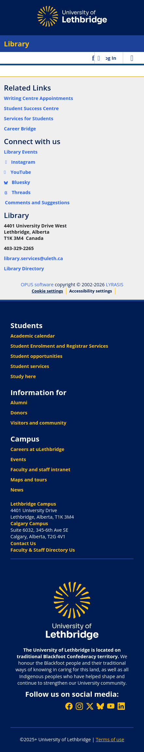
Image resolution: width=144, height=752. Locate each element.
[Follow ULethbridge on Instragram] (79, 706)
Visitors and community (38, 423)
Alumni (18, 402)
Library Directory (24, 268)
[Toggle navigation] (132, 58)
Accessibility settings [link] (90, 291)
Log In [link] (109, 58)
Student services (29, 366)
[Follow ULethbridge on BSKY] (100, 706)
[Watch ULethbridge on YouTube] (110, 706)
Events (18, 459)
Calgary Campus (29, 523)
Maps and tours (28, 479)
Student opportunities (36, 356)
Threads (17, 192)
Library (16, 43)
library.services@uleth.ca (33, 258)
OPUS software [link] (37, 284)
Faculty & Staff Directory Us (42, 550)
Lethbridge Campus (33, 504)
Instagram (19, 162)
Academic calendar (32, 336)
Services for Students (28, 118)
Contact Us (23, 543)
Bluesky (17, 182)
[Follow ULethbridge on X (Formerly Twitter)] (90, 706)
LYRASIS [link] (114, 284)
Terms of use (110, 739)
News (17, 490)
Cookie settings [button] (47, 291)
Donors (18, 412)
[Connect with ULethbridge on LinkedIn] (121, 706)
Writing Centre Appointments (38, 98)
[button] (94, 57)
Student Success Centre (31, 108)
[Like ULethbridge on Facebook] (69, 706)
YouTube (17, 172)
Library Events (21, 152)
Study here (23, 376)
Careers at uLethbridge (37, 449)
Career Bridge (20, 128)
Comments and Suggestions (37, 202)
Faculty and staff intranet (40, 469)
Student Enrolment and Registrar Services (59, 346)
